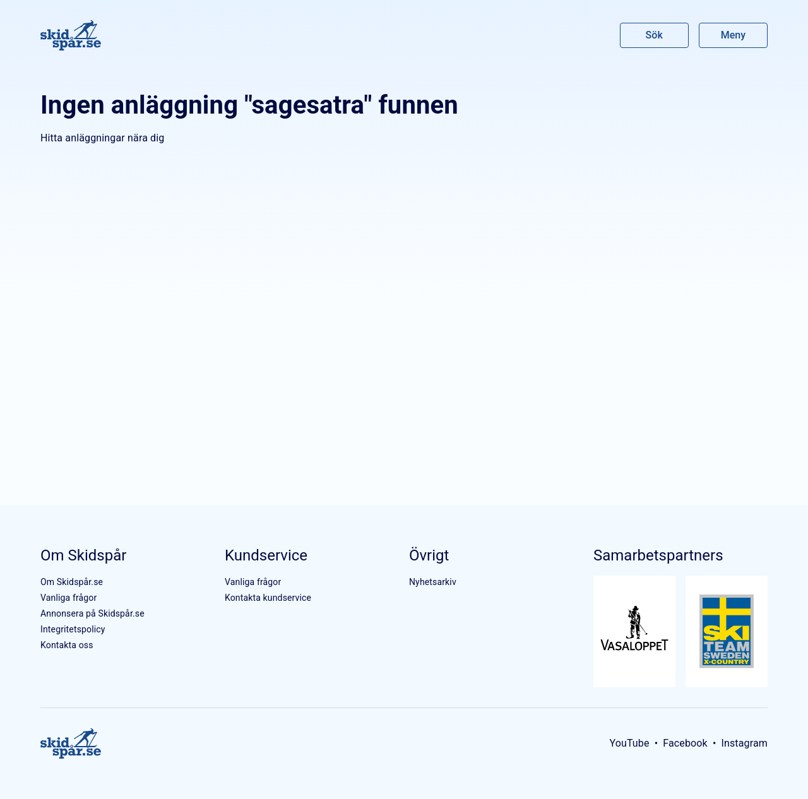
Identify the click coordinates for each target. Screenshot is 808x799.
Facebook (685, 743)
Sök (654, 35)
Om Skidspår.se (71, 582)
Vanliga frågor (68, 598)
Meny (733, 35)
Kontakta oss (66, 645)
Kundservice (266, 555)
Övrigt (429, 555)
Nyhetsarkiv (432, 582)
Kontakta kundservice (268, 598)
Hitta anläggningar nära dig (102, 138)
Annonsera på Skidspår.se (92, 613)
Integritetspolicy (72, 629)
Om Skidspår (83, 555)
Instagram (744, 743)
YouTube (629, 743)
